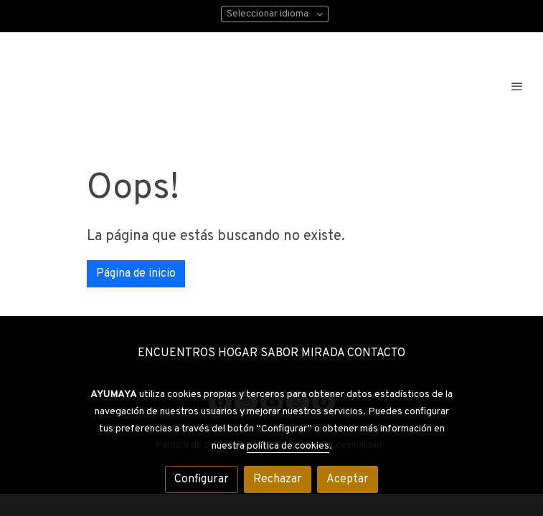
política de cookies (288, 446)
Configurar (201, 479)
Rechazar (277, 479)
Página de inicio (136, 274)
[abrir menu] (517, 86)
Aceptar (347, 479)
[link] (139, 85)
